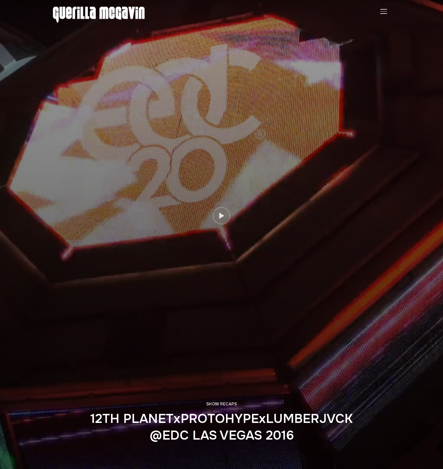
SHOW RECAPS (221, 404)
